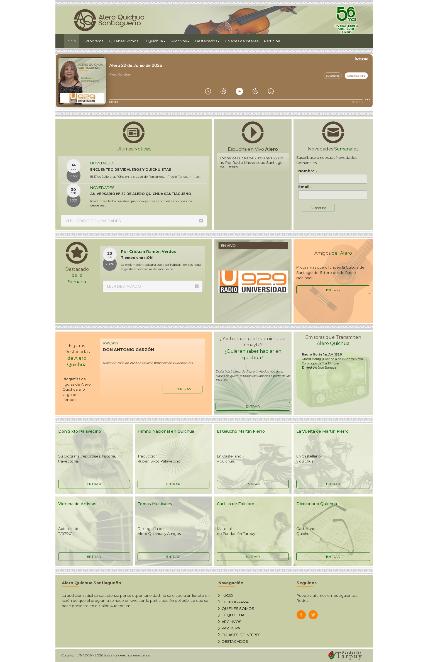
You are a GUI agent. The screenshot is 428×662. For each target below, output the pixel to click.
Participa (272, 41)
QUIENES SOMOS (238, 608)
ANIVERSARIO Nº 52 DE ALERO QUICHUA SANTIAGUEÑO (140, 194)
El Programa (93, 41)
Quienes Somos (123, 41)
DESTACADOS (235, 641)
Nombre (307, 171)
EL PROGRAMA (235, 602)
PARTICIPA (231, 628)
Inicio (73, 40)
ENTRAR (333, 290)
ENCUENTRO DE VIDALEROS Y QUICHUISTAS (130, 169)
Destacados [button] (207, 41)
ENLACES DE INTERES (241, 634)
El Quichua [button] (155, 41)
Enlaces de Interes (241, 41)
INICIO (227, 595)
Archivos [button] (180, 41)
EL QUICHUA (233, 615)
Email (305, 186)
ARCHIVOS (231, 621)
